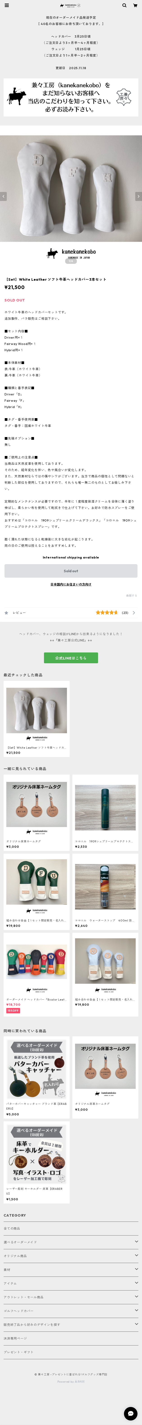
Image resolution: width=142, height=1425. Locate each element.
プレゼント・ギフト (19, 1352)
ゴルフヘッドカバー (19, 1311)
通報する (131, 595)
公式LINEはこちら (71, 658)
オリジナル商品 (15, 1256)
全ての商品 (12, 1229)
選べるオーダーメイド (20, 1242)
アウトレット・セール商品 (24, 1297)
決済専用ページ (15, 1338)
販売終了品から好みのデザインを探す (32, 1325)
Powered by (71, 1381)
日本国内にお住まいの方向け (71, 584)
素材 (7, 1270)
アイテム (10, 1283)
